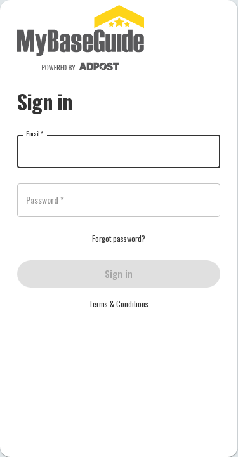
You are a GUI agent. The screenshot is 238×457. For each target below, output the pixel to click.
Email (35, 133)
